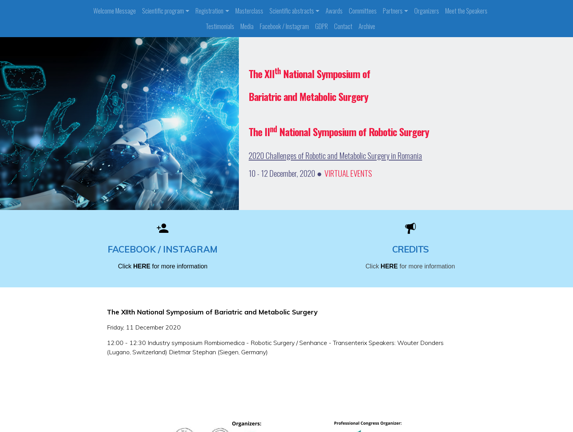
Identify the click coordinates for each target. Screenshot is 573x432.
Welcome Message (114, 10)
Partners (393, 10)
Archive (367, 26)
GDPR (321, 26)
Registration (209, 10)
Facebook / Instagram (284, 26)
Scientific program (163, 10)
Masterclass (249, 10)
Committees (363, 10)
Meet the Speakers (466, 10)
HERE (142, 266)
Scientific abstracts (291, 10)
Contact (343, 26)
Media (247, 26)
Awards (334, 10)
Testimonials (220, 26)
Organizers (426, 10)
